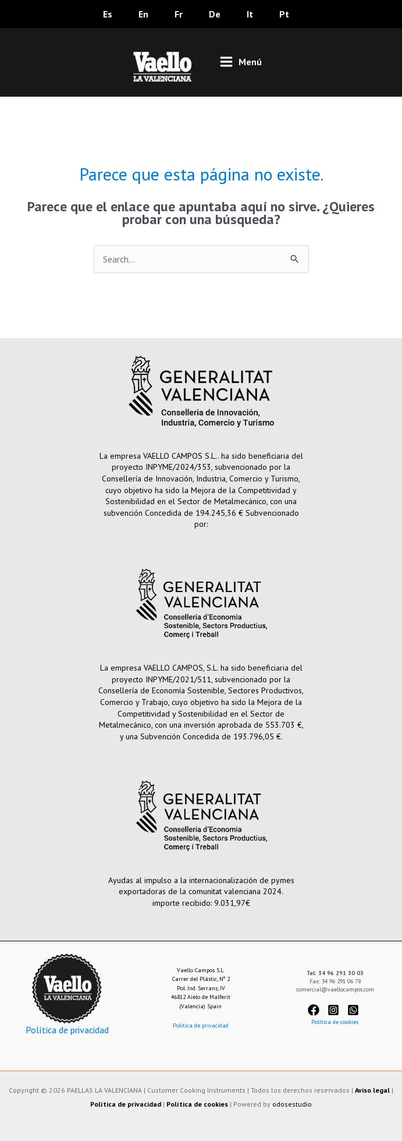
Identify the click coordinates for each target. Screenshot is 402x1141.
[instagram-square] (337, 1010)
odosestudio (292, 1104)
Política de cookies (334, 1022)
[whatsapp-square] (354, 1010)
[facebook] (317, 1010)
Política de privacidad (67, 1030)
